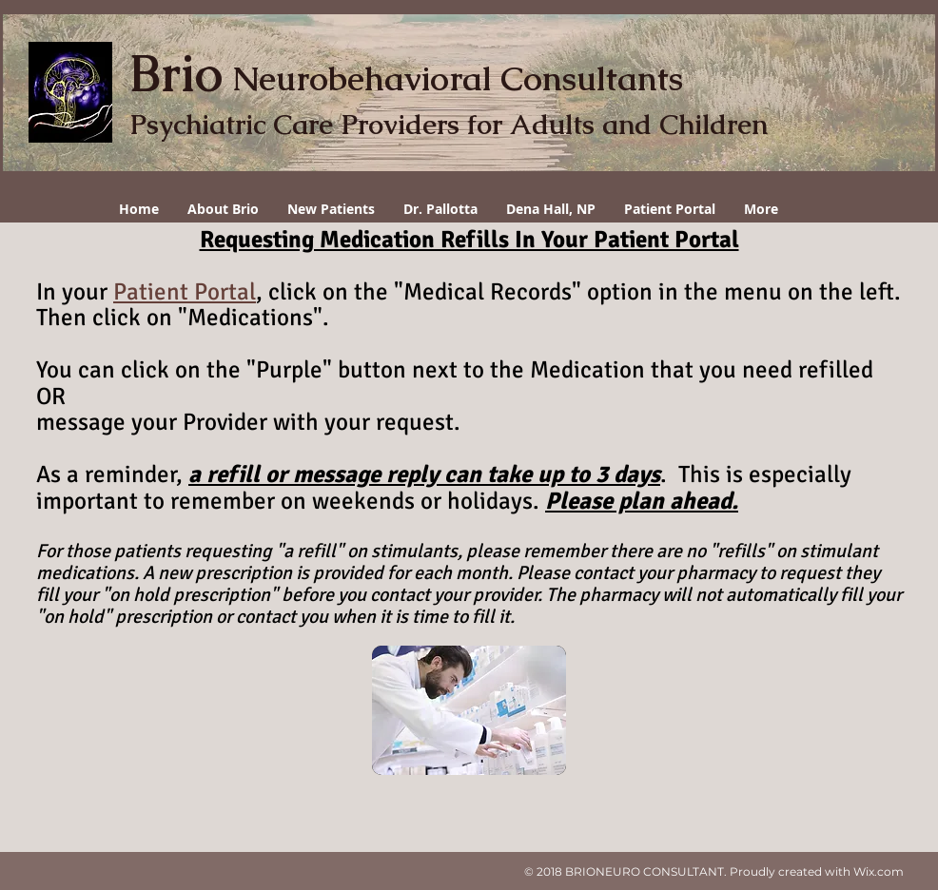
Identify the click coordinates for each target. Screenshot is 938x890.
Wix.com (878, 871)
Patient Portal (184, 291)
